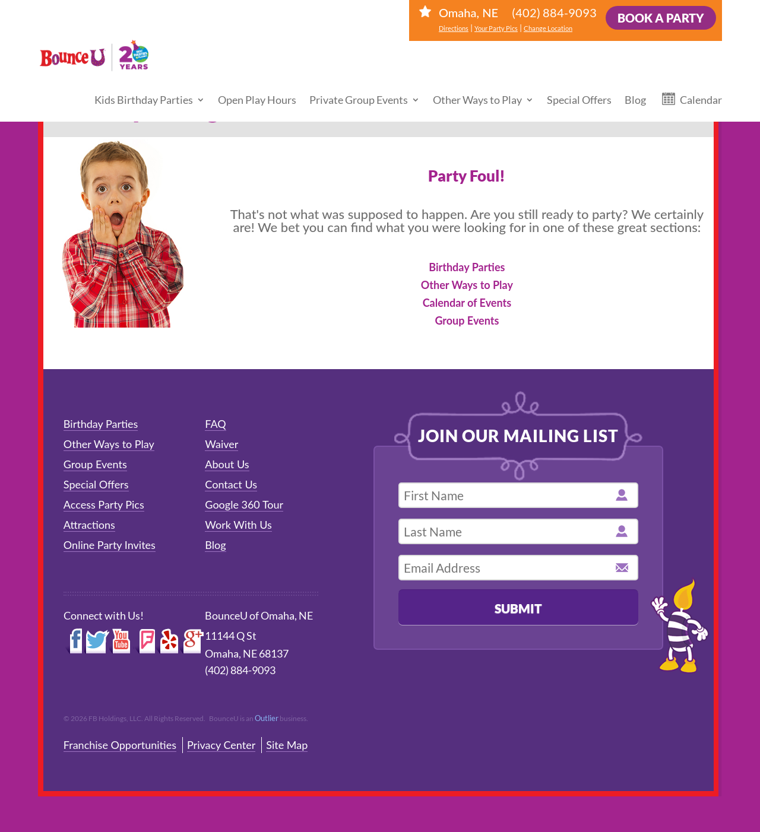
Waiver (221, 443)
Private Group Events (358, 87)
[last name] (518, 531)
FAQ (215, 423)
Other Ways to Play (477, 87)
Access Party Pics (104, 504)
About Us (227, 464)
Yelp (167, 641)
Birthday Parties (467, 267)
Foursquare (144, 641)
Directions (453, 28)
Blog (635, 87)
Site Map (287, 744)
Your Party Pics (496, 28)
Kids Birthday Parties (143, 87)
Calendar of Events (467, 302)
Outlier (266, 718)
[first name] (518, 495)
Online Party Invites (110, 544)
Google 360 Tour (244, 504)
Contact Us (231, 484)
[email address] (518, 567)
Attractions (89, 524)
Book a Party (661, 18)
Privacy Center (221, 744)
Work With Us (238, 524)
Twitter (96, 641)
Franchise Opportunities (120, 744)
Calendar (701, 87)
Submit (518, 608)
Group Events (467, 320)
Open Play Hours (257, 87)
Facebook (74, 641)
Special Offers (579, 87)
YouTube (121, 641)
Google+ (192, 641)
